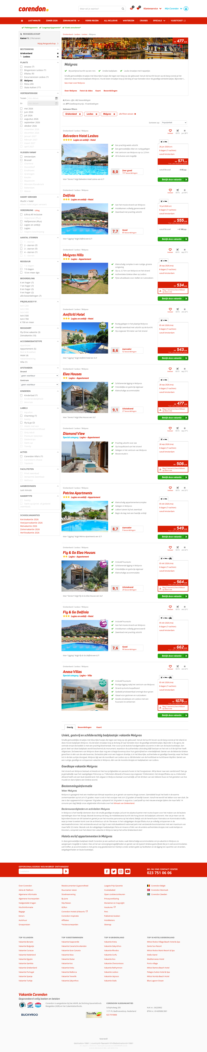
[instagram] (120, 871)
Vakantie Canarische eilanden (74, 946)
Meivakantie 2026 (28, 526)
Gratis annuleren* (73, 27)
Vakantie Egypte (25, 959)
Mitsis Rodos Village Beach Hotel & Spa (163, 941)
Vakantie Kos (67, 963)
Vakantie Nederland (27, 954)
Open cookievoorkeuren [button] (114, 894)
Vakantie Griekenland (28, 967)
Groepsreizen (24, 924)
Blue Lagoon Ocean (155, 980)
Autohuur (23, 920)
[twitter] (114, 871)
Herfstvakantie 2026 (29, 532)
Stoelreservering (68, 894)
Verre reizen (92, 20)
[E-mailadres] (41, 871)
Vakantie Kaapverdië (70, 941)
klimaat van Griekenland (124, 803)
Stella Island (152, 954)
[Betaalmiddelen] (29, 1014)
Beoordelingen (85, 727)
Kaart (99, 727)
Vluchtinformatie (26, 907)
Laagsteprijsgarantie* (51, 27)
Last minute (34, 20)
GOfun (64, 907)
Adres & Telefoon (26, 890)
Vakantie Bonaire (26, 941)
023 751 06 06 (159, 873)
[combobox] (102, 8)
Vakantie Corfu (110, 954)
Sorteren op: (154, 122)
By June (65, 898)
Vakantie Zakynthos (70, 980)
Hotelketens (109, 920)
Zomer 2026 (51, 20)
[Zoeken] (123, 8)
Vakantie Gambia (26, 963)
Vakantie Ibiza (67, 954)
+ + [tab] (166, 558)
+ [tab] (163, 141)
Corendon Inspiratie (70, 916)
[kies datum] (43, 98)
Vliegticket (177, 20)
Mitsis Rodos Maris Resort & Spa (161, 950)
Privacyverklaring (111, 898)
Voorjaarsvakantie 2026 (31, 522)
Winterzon (128, 20)
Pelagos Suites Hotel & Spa (158, 972)
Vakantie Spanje (25, 976)
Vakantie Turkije (25, 980)
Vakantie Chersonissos (113, 963)
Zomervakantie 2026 (30, 529)
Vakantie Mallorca (69, 972)
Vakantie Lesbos (111, 972)
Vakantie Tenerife (69, 976)
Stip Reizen (66, 903)
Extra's (21, 916)
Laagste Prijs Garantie (113, 885)
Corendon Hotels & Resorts (73, 911)
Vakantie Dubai (68, 959)
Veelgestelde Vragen (27, 903)
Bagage (22, 911)
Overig (70, 727)
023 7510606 (111, 1014)
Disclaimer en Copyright (114, 903)
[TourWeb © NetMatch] (104, 1038)
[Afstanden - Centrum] (39, 384)
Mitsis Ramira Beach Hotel (158, 967)
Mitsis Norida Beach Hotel (158, 976)
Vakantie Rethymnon (113, 967)
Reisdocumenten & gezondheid (75, 885)
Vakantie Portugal (26, 972)
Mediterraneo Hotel (155, 959)
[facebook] (107, 871)
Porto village (152, 963)
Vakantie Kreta (68, 967)
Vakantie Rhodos (111, 950)
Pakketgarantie (31, 27)
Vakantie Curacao (26, 950)
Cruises (144, 20)
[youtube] (127, 871)
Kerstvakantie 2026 (29, 519)
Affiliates (65, 920)
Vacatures (108, 907)
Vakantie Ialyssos (111, 976)
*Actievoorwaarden (70, 924)
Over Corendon (25, 885)
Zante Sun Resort (154, 946)
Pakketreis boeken (112, 916)
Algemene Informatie (28, 894)
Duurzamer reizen (69, 890)
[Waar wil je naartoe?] (102, 8)
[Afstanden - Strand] (39, 375)
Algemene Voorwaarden (29, 898)
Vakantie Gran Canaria (71, 950)
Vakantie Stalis (110, 980)
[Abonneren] (66, 871)
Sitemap (107, 924)
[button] (39, 49)
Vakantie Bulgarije (26, 946)
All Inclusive (110, 20)
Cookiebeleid (109, 890)
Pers (106, 911)
